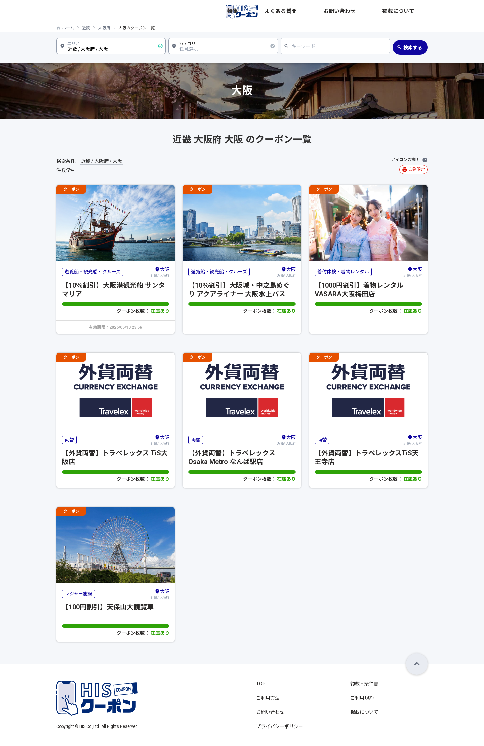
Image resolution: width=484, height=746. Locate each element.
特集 (314, 11)
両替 (69, 439)
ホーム (68, 28)
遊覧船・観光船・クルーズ (93, 271)
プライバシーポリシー (279, 726)
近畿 (86, 28)
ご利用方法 (268, 698)
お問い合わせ (377, 11)
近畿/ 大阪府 (160, 271)
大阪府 (104, 28)
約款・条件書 (364, 683)
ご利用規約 (362, 698)
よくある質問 (341, 11)
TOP (261, 683)
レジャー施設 (78, 593)
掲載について (413, 11)
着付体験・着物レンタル (343, 271)
